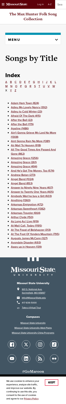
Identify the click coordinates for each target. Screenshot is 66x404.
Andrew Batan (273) (23, 175)
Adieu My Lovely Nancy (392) (29, 107)
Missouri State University (33, 323)
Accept (51, 382)
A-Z (50, 4)
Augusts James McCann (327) (29, 238)
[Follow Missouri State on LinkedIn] (26, 358)
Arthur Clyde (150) (22, 217)
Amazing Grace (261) (24, 162)
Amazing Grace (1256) (24, 158)
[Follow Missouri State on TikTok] (54, 344)
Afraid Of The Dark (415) (26, 116)
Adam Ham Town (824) (25, 103)
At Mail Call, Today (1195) (26, 226)
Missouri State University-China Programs (33, 332)
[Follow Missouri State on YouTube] (12, 358)
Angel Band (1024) (22, 179)
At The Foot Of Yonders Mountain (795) (35, 234)
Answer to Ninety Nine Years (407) (32, 188)
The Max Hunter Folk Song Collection (33, 16)
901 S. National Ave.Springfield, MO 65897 (33, 291)
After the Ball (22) (22, 120)
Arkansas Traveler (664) (25, 213)
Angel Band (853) (22, 183)
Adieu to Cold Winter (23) (26, 111)
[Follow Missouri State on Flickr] (54, 358)
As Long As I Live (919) (25, 221)
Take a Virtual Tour (31, 307)
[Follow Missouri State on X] (26, 344)
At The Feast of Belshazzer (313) (31, 230)
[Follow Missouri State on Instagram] (40, 344)
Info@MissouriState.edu (34, 297)
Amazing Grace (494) (24, 166)
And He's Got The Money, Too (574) (32, 171)
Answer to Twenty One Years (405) (32, 192)
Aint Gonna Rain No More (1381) (30, 141)
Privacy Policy (31, 398)
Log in (40, 4)
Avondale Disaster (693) (26, 242)
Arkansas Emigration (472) (27, 204)
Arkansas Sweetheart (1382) (28, 209)
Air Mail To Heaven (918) (26, 145)
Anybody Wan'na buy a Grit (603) (31, 196)
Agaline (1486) (20, 128)
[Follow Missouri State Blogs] (40, 358)
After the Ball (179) (22, 124)
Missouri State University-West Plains (33, 328)
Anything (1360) (20, 200)
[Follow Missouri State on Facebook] (12, 344)
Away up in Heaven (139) (26, 247)
